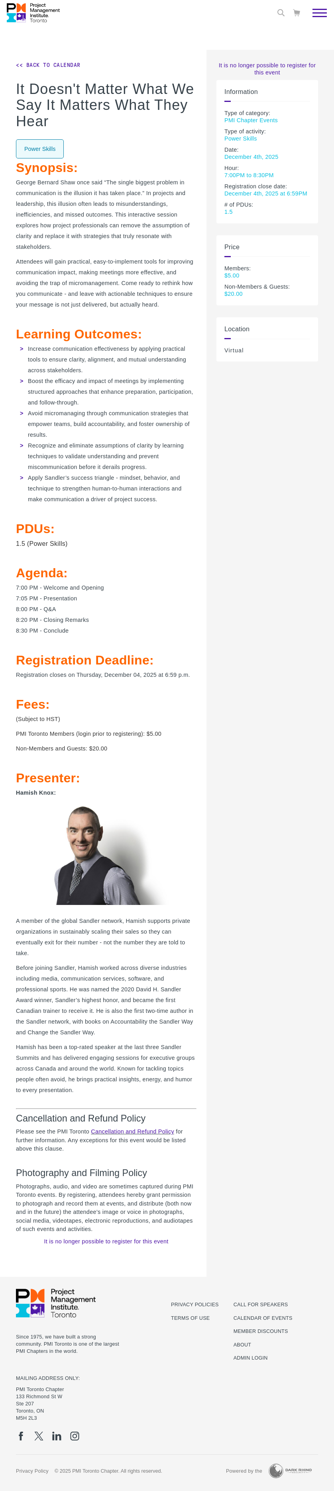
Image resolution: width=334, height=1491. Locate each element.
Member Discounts (261, 1331)
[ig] (75, 1436)
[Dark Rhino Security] (290, 1471)
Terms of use (190, 1318)
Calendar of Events (263, 1318)
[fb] (21, 1436)
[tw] (39, 1436)
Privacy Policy (32, 1471)
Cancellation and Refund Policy (132, 1131)
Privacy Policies (195, 1304)
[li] (57, 1436)
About (242, 1345)
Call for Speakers (261, 1304)
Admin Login (251, 1358)
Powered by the (244, 1471)
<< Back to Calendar (48, 65)
